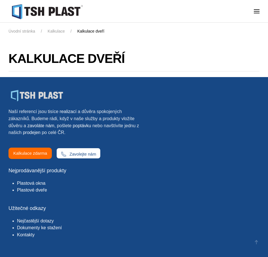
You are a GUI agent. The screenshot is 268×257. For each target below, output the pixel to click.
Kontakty (26, 234)
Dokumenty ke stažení (39, 227)
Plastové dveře (32, 190)
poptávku (82, 125)
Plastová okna (31, 183)
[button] (257, 11)
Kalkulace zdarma (30, 153)
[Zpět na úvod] (48, 11)
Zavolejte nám (78, 154)
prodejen (32, 132)
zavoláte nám (40, 125)
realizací (68, 111)
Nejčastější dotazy (35, 220)
